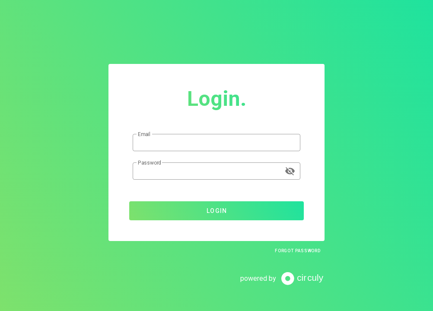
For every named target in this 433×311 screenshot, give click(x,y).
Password (149, 163)
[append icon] (290, 171)
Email (144, 134)
